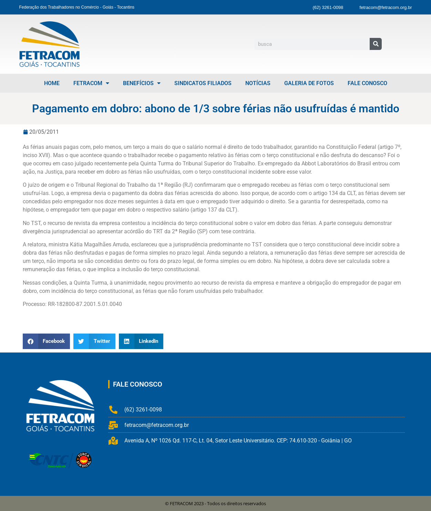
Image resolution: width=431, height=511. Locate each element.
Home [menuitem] (52, 83)
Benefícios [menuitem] (142, 83)
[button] (46, 341)
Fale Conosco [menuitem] (367, 83)
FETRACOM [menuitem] (91, 83)
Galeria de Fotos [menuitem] (309, 83)
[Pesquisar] (376, 44)
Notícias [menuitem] (257, 83)
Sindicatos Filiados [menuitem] (203, 83)
